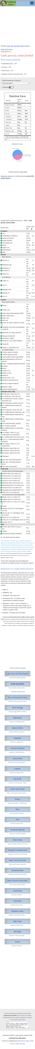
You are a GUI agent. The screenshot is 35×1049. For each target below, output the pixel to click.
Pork (17, 819)
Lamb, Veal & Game (17, 789)
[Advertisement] (17, 25)
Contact (17, 1045)
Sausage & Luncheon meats (17, 850)
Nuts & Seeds (17, 758)
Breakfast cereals (17, 911)
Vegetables (17, 738)
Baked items (17, 718)
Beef (17, 809)
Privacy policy (25, 1042)
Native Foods (17, 840)
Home (8, 3)
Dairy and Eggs (17, 708)
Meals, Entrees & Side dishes (17, 881)
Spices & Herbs (17, 728)
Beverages (17, 931)
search (13, 619)
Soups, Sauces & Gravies (17, 860)
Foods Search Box (17, 684)
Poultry (17, 799)
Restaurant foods (17, 870)
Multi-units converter (6, 176)
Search (3, 49)
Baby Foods (17, 921)
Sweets (17, 942)
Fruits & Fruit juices (18, 748)
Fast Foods (17, 901)
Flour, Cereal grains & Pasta (17, 697)
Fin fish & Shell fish (17, 830)
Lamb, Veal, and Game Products (17, 674)
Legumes (17, 769)
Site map (22, 1045)
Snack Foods (17, 891)
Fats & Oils (17, 779)
